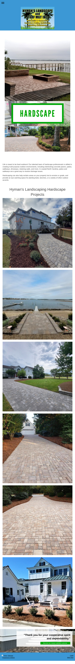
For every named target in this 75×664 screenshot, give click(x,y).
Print (4, 655)
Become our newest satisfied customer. (55, 643)
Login (71, 655)
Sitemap (10, 655)
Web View (70, 657)
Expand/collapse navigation (37, 3)
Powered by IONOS (8, 657)
